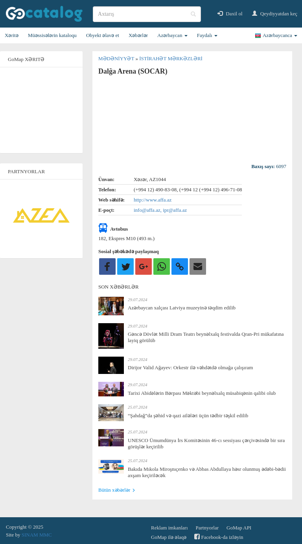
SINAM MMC (37, 535)
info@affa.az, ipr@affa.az (160, 210)
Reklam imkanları (169, 528)
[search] (147, 14)
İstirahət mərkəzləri (171, 58)
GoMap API (238, 528)
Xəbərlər (138, 35)
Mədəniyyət (116, 58)
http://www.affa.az (152, 200)
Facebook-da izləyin (218, 536)
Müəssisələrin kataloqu (52, 35)
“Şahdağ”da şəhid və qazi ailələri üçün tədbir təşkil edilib (188, 415)
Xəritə (11, 35)
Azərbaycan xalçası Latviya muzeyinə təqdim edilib (182, 308)
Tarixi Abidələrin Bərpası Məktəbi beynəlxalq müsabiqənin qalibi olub (202, 393)
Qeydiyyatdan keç (274, 14)
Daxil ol (230, 14)
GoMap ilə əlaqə (168, 537)
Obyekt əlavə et (102, 35)
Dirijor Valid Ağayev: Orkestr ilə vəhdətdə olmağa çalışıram (190, 367)
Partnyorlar (207, 528)
